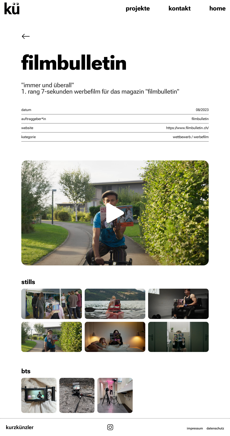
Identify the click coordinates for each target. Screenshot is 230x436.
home (217, 8)
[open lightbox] (115, 212)
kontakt (180, 8)
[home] (12, 8)
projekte (138, 8)
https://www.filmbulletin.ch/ (187, 128)
